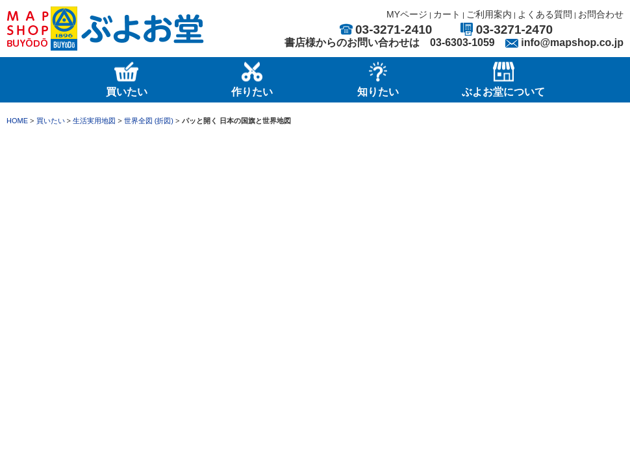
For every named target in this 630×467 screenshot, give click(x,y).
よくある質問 (545, 14)
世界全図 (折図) (148, 121)
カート (446, 14)
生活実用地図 (94, 121)
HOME (17, 121)
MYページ (406, 14)
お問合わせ (601, 14)
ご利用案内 (489, 14)
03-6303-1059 (462, 42)
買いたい (50, 121)
